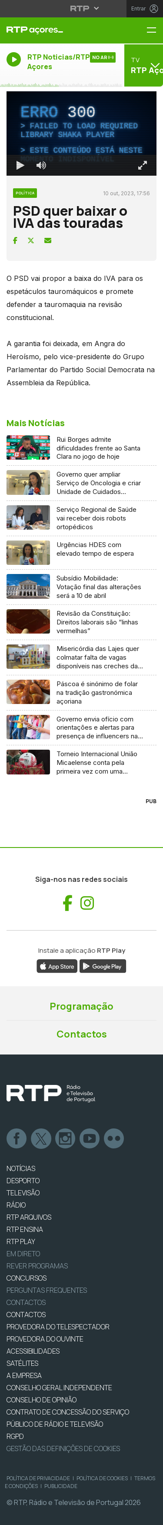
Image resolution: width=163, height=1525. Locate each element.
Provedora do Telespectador (58, 1326)
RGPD (15, 1436)
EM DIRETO (23, 1253)
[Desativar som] (41, 165)
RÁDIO (16, 1205)
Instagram (65, 1138)
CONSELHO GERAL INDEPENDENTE (59, 1387)
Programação (81, 1006)
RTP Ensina (25, 1229)
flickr (114, 1138)
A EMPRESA (24, 1375)
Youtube (90, 1138)
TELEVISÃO (23, 1193)
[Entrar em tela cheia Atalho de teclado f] (142, 165)
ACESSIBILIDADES (33, 1351)
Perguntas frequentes (47, 1290)
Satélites (22, 1363)
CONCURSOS (27, 1278)
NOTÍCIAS (21, 1168)
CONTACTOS (26, 1314)
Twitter (41, 1138)
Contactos (82, 1034)
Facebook (17, 1138)
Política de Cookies (102, 1478)
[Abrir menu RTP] (81, 8)
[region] (81, 133)
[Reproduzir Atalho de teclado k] (20, 165)
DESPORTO (23, 1180)
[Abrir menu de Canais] (142, 65)
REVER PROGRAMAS (37, 1266)
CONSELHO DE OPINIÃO (42, 1400)
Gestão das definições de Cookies (63, 1448)
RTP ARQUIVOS (29, 1217)
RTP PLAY (21, 1241)
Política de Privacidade (38, 1478)
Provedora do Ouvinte (45, 1339)
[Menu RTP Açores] (154, 31)
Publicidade (60, 1486)
